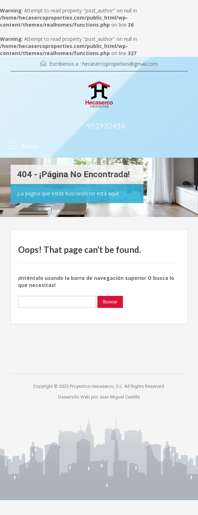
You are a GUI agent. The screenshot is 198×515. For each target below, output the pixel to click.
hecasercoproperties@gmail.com (120, 63)
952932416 (106, 125)
